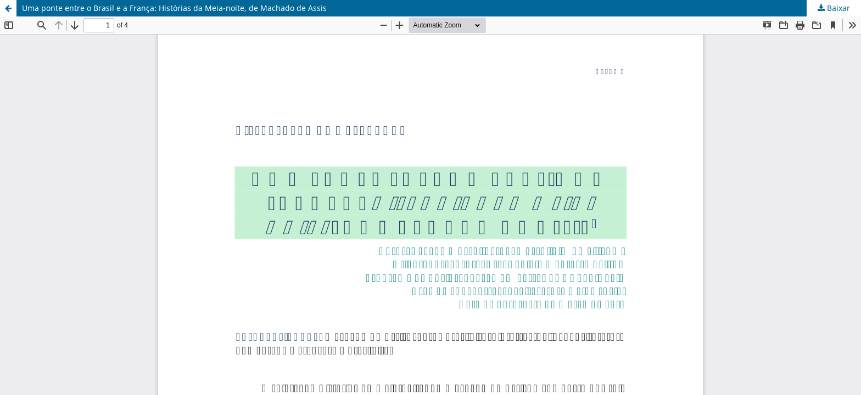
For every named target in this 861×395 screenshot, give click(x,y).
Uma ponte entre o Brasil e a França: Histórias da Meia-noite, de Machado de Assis (174, 8)
